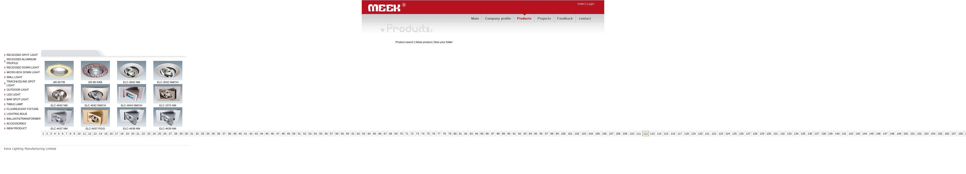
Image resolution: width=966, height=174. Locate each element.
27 (170, 133)
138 (823, 133)
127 (748, 133)
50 (293, 133)
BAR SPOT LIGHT (18, 99)
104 (591, 133)
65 (374, 133)
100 (563, 133)
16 (111, 133)
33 (202, 133)
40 (240, 133)
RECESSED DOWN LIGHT (23, 67)
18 (122, 133)
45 (267, 133)
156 (947, 133)
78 (444, 133)
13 (95, 133)
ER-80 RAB (95, 82)
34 (207, 133)
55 (320, 133)
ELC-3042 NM (131, 82)
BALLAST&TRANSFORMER (24, 118)
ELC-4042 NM (59, 105)
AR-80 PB (59, 82)
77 (439, 133)
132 (782, 133)
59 (342, 133)
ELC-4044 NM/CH (131, 105)
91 (514, 133)
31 (191, 133)
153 (926, 133)
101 (570, 133)
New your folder (443, 42)
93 (525, 133)
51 (299, 133)
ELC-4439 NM (167, 128)
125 (734, 133)
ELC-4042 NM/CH (95, 105)
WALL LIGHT (14, 77)
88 (498, 133)
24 (154, 133)
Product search (404, 42)
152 (919, 133)
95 (535, 133)
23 (148, 133)
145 (871, 133)
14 (100, 133)
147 (885, 133)
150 (905, 133)
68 (390, 133)
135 (803, 133)
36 (218, 133)
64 (369, 133)
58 (336, 133)
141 (844, 133)
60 (347, 133)
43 (256, 133)
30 (186, 133)
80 (455, 133)
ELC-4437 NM (59, 128)
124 (727, 133)
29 (181, 133)
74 (422, 133)
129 (762, 133)
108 (618, 133)
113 (652, 133)
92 (519, 133)
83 (471, 133)
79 (449, 133)
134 (796, 133)
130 (769, 133)
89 (503, 133)
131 (775, 133)
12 (89, 133)
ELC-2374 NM (167, 105)
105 (597, 133)
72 (412, 133)
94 (530, 133)
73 (417, 133)
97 (546, 133)
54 (315, 133)
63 (363, 133)
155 (940, 133)
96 (541, 133)
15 (105, 133)
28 (175, 133)
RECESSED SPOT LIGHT (22, 54)
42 (250, 133)
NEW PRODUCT (17, 128)
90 (508, 133)
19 (127, 133)
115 (666, 133)
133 (789, 133)
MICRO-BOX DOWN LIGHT (23, 72)
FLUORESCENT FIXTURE (23, 109)
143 (858, 133)
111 (638, 133)
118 (686, 133)
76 (433, 133)
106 (604, 133)
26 (164, 133)
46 (272, 133)
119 (693, 133)
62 (358, 133)
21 (138, 133)
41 (245, 133)
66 (379, 133)
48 (283, 133)
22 (143, 133)
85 (482, 133)
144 (864, 133)
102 (577, 133)
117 (679, 133)
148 (892, 133)
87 (492, 133)
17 (116, 133)
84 (476, 133)
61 (353, 133)
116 (673, 133)
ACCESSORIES (16, 123)
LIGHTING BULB (17, 113)
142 (851, 133)
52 (304, 133)
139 (830, 133)
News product (424, 42)
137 (817, 133)
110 (632, 133)
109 (625, 133)
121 (707, 133)
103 (584, 133)
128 (755, 133)
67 (385, 133)
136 (810, 133)
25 (159, 133)
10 (79, 133)
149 (899, 133)
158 (960, 133)
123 (721, 133)
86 (487, 133)
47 (277, 133)
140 (837, 133)
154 (933, 133)
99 (557, 133)
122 (714, 133)
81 (460, 133)
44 (261, 133)
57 (331, 133)
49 (288, 133)
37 (224, 133)
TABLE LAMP (15, 104)
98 (551, 133)
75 (428, 133)
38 (229, 133)
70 (401, 133)
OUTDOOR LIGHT (18, 89)
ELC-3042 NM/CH (167, 82)
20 (132, 133)
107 (611, 133)
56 (326, 133)
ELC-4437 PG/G (95, 128)
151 (912, 133)
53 (310, 133)
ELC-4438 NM (131, 128)
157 (954, 133)
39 (234, 133)
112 (645, 133)
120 (700, 133)
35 (213, 133)
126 (741, 133)
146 (878, 133)
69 (396, 133)
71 (406, 133)
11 (84, 133)
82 (465, 133)
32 (197, 133)
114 (659, 133)
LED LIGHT (14, 94)
